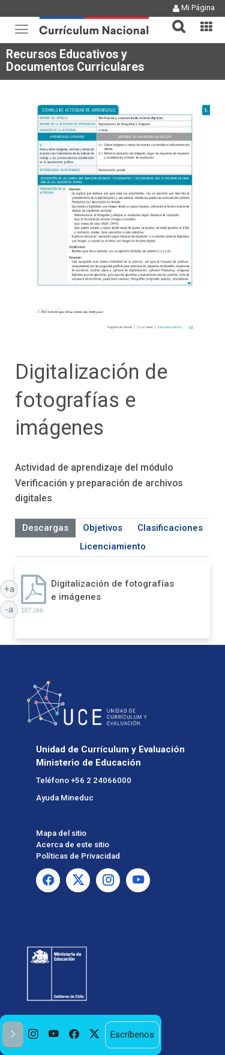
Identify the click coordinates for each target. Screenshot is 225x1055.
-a (11, 609)
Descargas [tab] (45, 527)
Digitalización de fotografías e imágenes (112, 590)
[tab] (174, 19)
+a (11, 588)
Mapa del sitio (61, 833)
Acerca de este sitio (72, 844)
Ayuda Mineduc (65, 797)
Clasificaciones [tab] (170, 527)
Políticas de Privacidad (78, 855)
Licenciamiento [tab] (113, 546)
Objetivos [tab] (102, 527)
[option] (33, 1034)
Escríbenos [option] (132, 1034)
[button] (174, 19)
